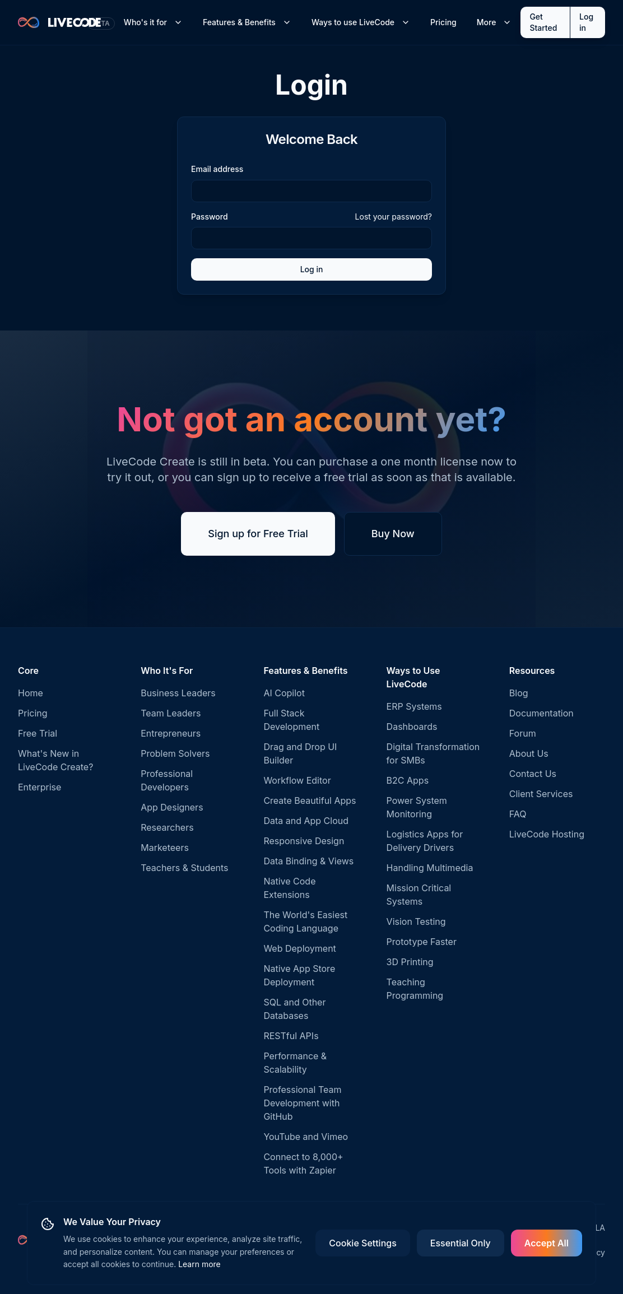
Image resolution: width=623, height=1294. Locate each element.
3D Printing (410, 961)
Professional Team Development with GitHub (302, 1103)
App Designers (172, 807)
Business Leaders (178, 693)
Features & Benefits (247, 22)
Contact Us (532, 773)
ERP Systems (414, 706)
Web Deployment (299, 948)
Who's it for (153, 22)
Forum (522, 733)
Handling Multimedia (430, 867)
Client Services (541, 793)
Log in (586, 22)
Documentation (541, 713)
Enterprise (39, 787)
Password (209, 217)
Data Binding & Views (308, 861)
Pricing (443, 22)
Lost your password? (393, 216)
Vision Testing (416, 921)
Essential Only (460, 1243)
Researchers (167, 827)
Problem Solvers (175, 753)
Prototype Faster (422, 941)
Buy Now (393, 533)
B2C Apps (408, 780)
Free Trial (37, 733)
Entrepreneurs (171, 733)
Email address (217, 169)
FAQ (518, 814)
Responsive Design (303, 840)
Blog (518, 693)
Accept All (546, 1243)
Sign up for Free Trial (258, 533)
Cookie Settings (362, 1243)
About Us (528, 753)
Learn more (199, 1264)
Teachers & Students (184, 867)
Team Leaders (171, 713)
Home (30, 693)
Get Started (543, 22)
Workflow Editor (297, 780)
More (494, 22)
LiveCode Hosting (546, 834)
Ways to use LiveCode (361, 22)
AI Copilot (284, 693)
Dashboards (412, 726)
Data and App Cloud (305, 820)
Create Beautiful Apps (309, 800)
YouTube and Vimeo (305, 1136)
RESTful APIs (290, 1035)
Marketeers (165, 847)
